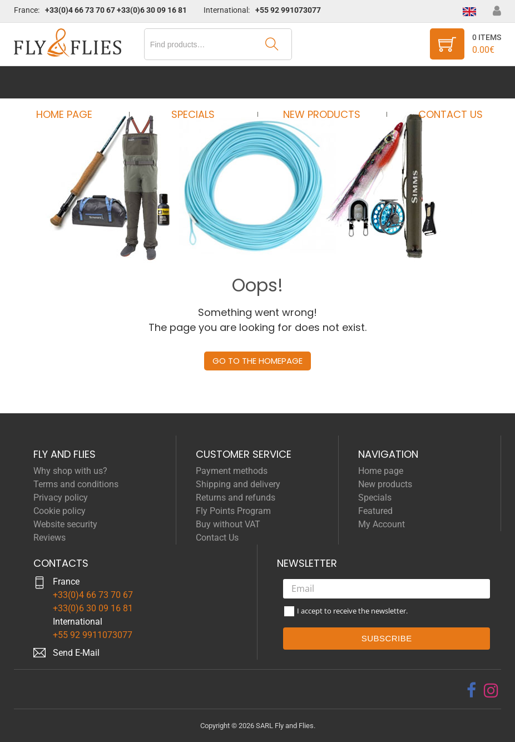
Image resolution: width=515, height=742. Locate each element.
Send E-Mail (76, 652)
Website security (65, 524)
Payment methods (232, 471)
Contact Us (440, 82)
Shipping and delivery (238, 484)
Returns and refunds (235, 497)
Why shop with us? (70, 471)
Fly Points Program (233, 511)
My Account (381, 524)
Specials (197, 82)
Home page (75, 82)
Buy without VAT (228, 524)
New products (318, 82)
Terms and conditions (75, 484)
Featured (375, 511)
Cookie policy (59, 511)
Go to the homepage (257, 361)
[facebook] (471, 690)
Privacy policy (60, 497)
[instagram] (491, 690)
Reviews (49, 537)
